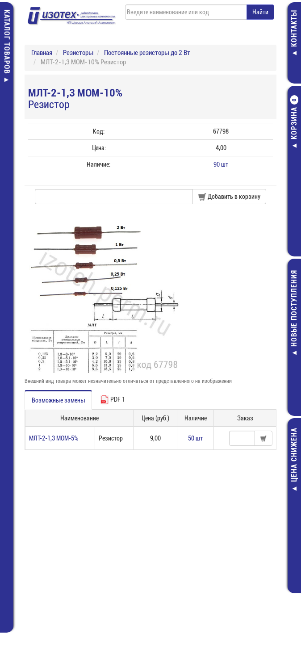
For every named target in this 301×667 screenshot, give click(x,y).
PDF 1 (112, 399)
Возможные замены (58, 400)
